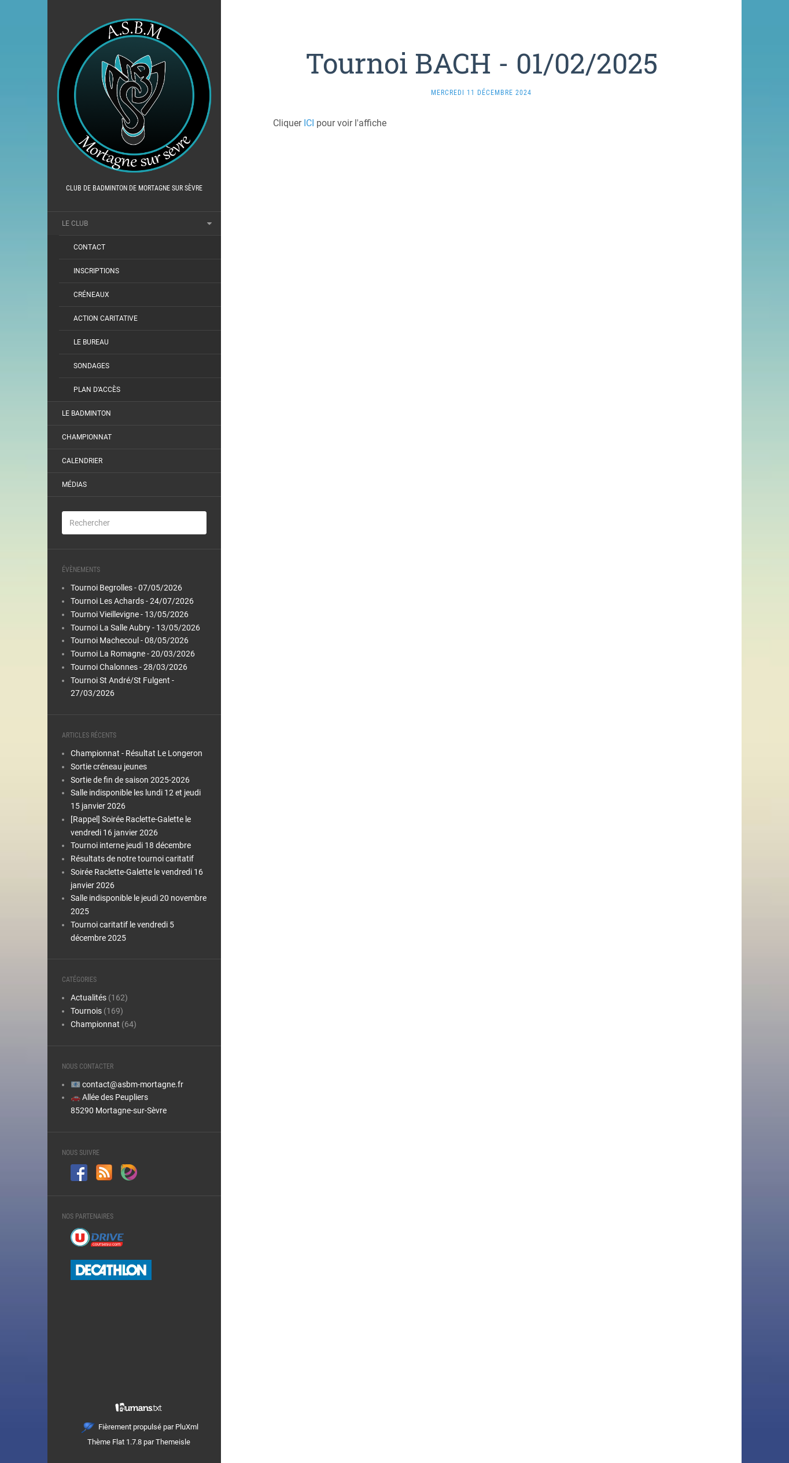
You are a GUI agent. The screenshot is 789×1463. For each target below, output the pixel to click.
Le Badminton (86, 413)
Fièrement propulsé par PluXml (140, 1426)
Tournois (86, 1010)
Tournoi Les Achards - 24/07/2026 (132, 601)
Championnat (87, 437)
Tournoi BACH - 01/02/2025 (481, 63)
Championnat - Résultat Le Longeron (136, 753)
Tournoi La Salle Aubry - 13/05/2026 (135, 627)
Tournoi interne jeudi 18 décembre (131, 845)
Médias (74, 485)
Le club (75, 223)
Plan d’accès (96, 390)
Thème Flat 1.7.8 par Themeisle (138, 1442)
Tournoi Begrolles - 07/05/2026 (126, 587)
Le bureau (91, 342)
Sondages (91, 366)
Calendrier (82, 461)
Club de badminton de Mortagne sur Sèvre (134, 188)
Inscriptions (96, 271)
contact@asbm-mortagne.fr (132, 1084)
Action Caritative (105, 318)
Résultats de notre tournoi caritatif (132, 858)
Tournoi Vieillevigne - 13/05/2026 (130, 614)
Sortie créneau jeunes (109, 766)
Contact (89, 247)
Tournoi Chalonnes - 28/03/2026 (129, 667)
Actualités (88, 997)
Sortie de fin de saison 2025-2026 (130, 779)
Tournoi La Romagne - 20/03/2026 (133, 653)
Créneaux (91, 295)
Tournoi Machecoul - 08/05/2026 (130, 640)
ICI (309, 123)
